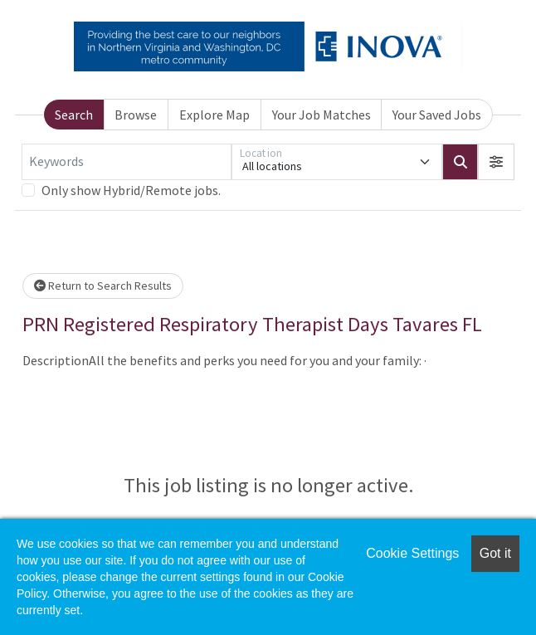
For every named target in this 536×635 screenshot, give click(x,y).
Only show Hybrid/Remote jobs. (131, 190)
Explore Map (214, 114)
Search (74, 114)
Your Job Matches (321, 114)
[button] (496, 162)
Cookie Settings (412, 553)
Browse (136, 114)
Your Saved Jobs (436, 114)
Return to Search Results (103, 285)
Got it (495, 553)
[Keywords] (126, 162)
